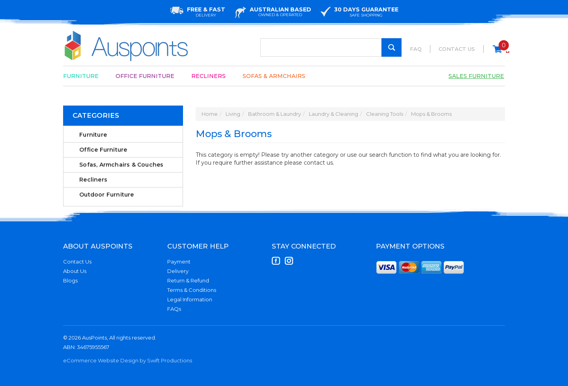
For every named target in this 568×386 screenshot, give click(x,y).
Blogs (70, 280)
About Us (74, 271)
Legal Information (189, 299)
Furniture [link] (93, 134)
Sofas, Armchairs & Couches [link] (121, 164)
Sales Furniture (476, 76)
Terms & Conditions (191, 290)
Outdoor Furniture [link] (106, 194)
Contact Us (457, 49)
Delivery (178, 271)
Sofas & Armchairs (274, 76)
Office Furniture (145, 76)
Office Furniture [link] (103, 149)
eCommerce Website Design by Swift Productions (127, 360)
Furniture (81, 76)
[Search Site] (391, 47)
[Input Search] (331, 47)
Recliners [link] (93, 179)
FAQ (416, 49)
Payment (179, 261)
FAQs (174, 309)
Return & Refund (188, 280)
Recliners (208, 76)
